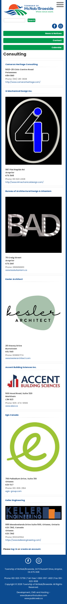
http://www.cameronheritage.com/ (22, 82)
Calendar (57, 47)
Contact (57, 40)
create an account (30, 549)
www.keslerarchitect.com (18, 358)
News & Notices (53, 33)
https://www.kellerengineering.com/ (23, 540)
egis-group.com (13, 491)
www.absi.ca (11, 406)
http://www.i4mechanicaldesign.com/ (24, 182)
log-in (14, 549)
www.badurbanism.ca (16, 270)
